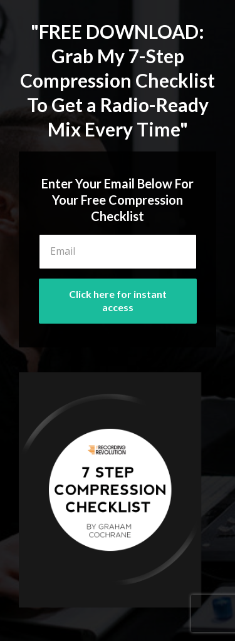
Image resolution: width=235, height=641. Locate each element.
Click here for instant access (118, 300)
